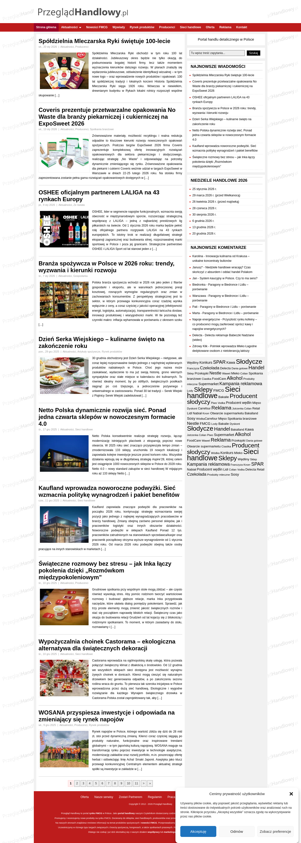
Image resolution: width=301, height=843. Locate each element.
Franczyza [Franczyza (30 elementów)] (193, 368)
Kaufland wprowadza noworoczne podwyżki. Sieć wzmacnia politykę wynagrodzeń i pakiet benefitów (109, 491)
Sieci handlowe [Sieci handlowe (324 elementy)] (213, 392)
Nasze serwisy (103, 797)
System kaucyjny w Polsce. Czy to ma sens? (228, 278)
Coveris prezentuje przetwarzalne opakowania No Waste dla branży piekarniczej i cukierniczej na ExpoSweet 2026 (107, 117)
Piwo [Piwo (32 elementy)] (214, 402)
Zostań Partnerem (130, 797)
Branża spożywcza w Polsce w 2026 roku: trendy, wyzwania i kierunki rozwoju (106, 266)
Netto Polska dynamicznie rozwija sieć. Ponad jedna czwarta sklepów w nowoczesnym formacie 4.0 (107, 417)
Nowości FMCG (97, 27)
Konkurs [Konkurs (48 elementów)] (205, 362)
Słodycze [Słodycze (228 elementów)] (249, 361)
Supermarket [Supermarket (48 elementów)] (209, 384)
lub (162, 832)
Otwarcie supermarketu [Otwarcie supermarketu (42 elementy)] (227, 413)
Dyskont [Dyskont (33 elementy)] (192, 408)
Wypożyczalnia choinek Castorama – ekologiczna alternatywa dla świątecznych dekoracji (107, 645)
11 (136, 783)
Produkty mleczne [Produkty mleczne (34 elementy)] (218, 474)
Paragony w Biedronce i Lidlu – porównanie (228, 306)
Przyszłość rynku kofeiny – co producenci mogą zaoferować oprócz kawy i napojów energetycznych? (224, 324)
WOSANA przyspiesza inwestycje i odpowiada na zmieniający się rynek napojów (107, 716)
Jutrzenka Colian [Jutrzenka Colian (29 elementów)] (241, 408)
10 (128, 783)
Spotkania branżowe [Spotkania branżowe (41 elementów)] (242, 418)
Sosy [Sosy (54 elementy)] (191, 418)
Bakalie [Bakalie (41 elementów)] (223, 397)
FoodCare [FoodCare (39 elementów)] (219, 379)
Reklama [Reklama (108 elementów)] (221, 407)
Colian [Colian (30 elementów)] (244, 373)
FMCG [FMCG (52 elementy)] (218, 390)
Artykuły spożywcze (88, 351)
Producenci (167, 27)
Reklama (225, 27)
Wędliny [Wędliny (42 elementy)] (193, 362)
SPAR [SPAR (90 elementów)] (219, 362)
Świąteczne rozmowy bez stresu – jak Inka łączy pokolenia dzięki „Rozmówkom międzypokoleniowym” (105, 570)
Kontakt (241, 27)
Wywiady (118, 27)
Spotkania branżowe (102, 129)
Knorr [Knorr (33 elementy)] (205, 413)
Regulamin (155, 797)
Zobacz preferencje (275, 834)
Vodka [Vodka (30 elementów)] (221, 402)
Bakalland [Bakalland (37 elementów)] (251, 413)
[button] (291, 796)
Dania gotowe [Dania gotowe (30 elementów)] (239, 368)
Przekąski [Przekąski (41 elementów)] (202, 373)
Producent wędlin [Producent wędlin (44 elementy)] (238, 403)
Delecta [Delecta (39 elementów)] (225, 368)
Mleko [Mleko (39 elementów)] (235, 373)
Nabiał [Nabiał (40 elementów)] (197, 413)
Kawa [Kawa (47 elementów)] (230, 362)
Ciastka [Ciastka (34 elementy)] (206, 378)
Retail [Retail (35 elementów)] (256, 408)
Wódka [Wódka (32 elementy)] (200, 418)
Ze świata (79, 204)
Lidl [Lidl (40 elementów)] (189, 413)
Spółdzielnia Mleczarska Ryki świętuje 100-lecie (105, 41)
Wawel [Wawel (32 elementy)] (226, 373)
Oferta (210, 27)
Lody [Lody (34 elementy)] (190, 390)
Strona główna (46, 27)
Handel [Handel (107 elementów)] (256, 367)
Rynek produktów (142, 27)
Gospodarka (80, 275)
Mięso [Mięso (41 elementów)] (256, 403)
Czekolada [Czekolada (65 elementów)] (209, 368)
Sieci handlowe (190, 27)
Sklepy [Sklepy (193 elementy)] (203, 389)
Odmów (236, 834)
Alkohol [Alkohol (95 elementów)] (235, 378)
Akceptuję (198, 834)
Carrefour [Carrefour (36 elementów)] (204, 408)
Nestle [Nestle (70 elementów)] (215, 373)
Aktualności (71, 27)
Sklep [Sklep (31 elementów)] (190, 373)
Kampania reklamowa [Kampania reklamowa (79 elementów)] (240, 383)
